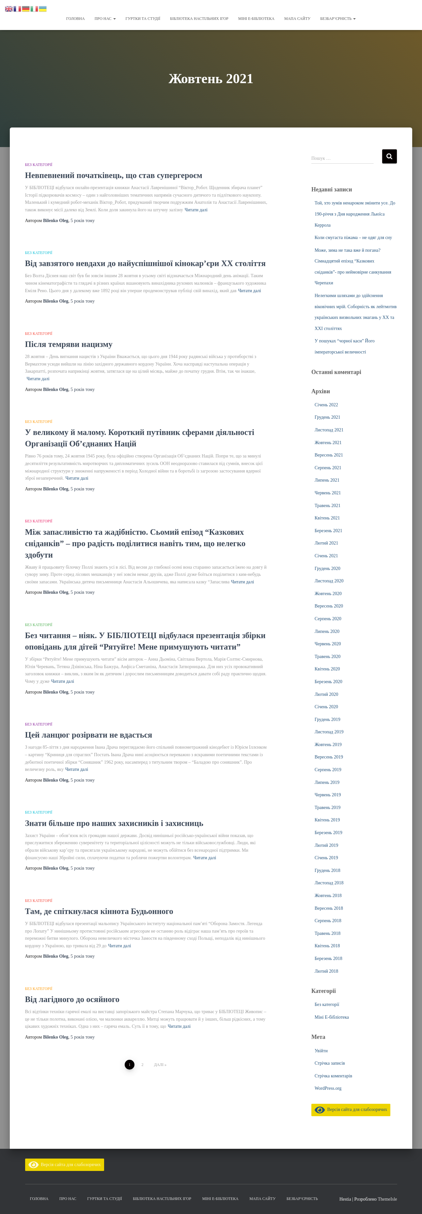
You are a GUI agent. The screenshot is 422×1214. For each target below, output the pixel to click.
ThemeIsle (387, 1199)
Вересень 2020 (329, 606)
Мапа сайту (297, 18)
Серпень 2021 (328, 467)
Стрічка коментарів (333, 1075)
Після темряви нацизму (69, 344)
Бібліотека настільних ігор (199, 18)
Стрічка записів (330, 1063)
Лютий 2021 (326, 543)
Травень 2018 (327, 933)
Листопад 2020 (329, 580)
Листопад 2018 (329, 882)
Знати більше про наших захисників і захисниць (114, 823)
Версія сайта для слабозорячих (351, 1109)
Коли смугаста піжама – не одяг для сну (353, 237)
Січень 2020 (326, 706)
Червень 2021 (328, 492)
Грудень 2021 (327, 417)
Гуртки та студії (143, 18)
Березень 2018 (328, 958)
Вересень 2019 (329, 757)
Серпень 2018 (328, 920)
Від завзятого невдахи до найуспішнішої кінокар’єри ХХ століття (145, 263)
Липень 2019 (327, 782)
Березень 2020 (328, 681)
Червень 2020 (328, 643)
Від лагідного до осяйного (72, 999)
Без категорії (39, 164)
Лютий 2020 (326, 694)
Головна (75, 18)
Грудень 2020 (327, 568)
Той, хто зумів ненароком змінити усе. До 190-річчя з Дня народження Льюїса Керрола (355, 214)
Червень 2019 (328, 794)
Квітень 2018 (327, 945)
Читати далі (196, 209)
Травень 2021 (327, 505)
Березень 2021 (328, 530)
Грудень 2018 (327, 870)
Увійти (321, 1050)
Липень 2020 (327, 631)
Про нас (105, 18)
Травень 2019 (327, 807)
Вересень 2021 (329, 455)
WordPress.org (328, 1088)
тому (82, 220)
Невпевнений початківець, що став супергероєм (113, 175)
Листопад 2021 (329, 429)
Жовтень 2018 (328, 895)
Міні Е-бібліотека (256, 18)
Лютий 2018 (326, 971)
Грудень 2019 (327, 719)
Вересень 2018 (329, 908)
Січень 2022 (326, 404)
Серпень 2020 (328, 618)
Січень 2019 (326, 857)
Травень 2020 (327, 656)
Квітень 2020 (327, 669)
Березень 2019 (328, 832)
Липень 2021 (327, 480)
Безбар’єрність (338, 18)
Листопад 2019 (329, 731)
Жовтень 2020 (328, 593)
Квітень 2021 (327, 518)
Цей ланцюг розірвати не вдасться (88, 734)
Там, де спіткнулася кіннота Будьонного (99, 911)
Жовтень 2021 (328, 442)
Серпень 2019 (328, 769)
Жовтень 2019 (328, 744)
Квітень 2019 (327, 819)
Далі (159, 1064)
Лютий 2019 (326, 845)
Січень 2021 (326, 555)
